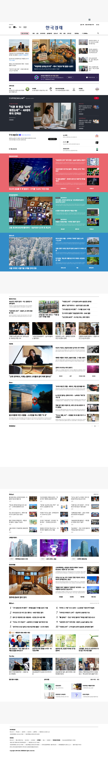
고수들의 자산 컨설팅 (13, 103)
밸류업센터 (91, 268)
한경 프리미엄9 (24, 33)
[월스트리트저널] (20, 27)
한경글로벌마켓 (13, 195)
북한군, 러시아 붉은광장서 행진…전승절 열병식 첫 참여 (18, 64)
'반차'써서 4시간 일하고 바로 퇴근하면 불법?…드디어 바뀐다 (31, 627)
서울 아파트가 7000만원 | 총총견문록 (18, 529)
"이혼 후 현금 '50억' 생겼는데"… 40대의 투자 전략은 (20, 110)
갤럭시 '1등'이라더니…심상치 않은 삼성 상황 (75, 305)
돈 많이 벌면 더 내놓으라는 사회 (40, 90)
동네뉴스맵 (63, 268)
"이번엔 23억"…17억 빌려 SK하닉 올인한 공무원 (76, 301)
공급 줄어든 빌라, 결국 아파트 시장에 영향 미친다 (65, 673)
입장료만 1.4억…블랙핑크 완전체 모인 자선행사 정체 (65, 337)
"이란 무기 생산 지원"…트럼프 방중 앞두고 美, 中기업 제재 (19, 70)
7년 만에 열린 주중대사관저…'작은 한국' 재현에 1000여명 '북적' (49, 498)
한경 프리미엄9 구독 (89, 24)
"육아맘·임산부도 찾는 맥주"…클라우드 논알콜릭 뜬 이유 (49, 506)
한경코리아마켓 (13, 156)
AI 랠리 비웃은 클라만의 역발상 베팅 (66, 211)
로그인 (97, 24)
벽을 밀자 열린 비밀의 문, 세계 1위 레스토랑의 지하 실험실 (70, 406)
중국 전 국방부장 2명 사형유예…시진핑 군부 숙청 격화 (29, 617)
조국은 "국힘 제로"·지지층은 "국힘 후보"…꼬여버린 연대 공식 (49, 521)
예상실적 (63, 229)
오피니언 (69, 33)
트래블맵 (61, 597)
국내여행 (72, 597)
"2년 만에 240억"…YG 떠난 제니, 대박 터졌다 (75, 317)
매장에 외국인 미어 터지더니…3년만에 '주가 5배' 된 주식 (85, 108)
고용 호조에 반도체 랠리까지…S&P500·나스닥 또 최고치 (30, 227)
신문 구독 (82, 24)
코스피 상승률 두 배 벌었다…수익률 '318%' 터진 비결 (29, 189)
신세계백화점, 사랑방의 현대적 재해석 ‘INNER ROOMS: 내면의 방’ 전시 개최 (69, 568)
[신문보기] (10, 27)
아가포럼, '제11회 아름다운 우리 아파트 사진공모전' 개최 (70, 259)
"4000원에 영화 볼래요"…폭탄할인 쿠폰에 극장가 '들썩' (80, 521)
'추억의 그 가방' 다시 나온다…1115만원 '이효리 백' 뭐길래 (76, 608)
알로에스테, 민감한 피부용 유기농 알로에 (65, 650)
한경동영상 (12, 426)
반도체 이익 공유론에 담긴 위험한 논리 (19, 59)
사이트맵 (33, 740)
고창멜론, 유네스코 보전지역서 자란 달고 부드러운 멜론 (89, 650)
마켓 (92, 188)
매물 (77, 268)
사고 (98, 679)
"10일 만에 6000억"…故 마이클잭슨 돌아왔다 (42, 337)
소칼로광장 (81, 90)
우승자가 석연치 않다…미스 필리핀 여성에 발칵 (20, 302)
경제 (33, 33)
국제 (61, 33)
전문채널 (77, 33)
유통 (64, 33)
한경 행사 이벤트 (13, 679)
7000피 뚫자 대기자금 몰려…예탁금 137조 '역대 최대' (70, 170)
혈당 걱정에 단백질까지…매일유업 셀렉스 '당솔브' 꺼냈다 (18, 521)
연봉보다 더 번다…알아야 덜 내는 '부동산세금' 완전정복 (85, 122)
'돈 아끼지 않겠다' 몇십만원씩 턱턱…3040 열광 (76, 313)
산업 (37, 33)
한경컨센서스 (63, 188)
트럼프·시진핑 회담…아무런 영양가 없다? (68, 222)
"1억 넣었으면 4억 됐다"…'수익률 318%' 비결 (76, 309)
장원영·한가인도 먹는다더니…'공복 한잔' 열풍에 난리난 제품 (49, 529)
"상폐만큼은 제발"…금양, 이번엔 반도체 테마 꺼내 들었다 (80, 513)
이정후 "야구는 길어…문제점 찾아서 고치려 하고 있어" (49, 513)
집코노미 (56, 33)
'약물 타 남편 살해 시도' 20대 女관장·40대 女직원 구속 (19, 337)
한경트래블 (12, 565)
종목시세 (77, 229)
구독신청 (17, 732)
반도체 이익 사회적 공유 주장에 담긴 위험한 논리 (16, 91)
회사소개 (12, 732)
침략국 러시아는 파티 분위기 (64, 368)
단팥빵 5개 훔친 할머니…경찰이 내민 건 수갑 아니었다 (89, 337)
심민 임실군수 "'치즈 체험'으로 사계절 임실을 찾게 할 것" (19, 650)
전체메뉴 (85, 33)
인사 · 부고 (93, 679)
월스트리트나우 (61, 197)
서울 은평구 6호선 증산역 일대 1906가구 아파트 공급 (71, 249)
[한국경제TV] (15, 27)
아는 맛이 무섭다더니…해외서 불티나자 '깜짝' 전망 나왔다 (18, 513)
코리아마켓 (42, 33)
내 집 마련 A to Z (82, 118)
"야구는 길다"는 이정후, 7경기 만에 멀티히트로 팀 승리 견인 (80, 498)
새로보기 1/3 (96, 494)
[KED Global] (25, 27)
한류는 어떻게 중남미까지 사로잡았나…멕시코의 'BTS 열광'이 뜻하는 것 (89, 674)
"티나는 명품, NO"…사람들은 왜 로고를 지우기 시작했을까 (71, 416)
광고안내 (29, 732)
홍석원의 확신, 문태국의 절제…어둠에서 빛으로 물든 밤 (18, 498)
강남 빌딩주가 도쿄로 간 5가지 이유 (41, 673)
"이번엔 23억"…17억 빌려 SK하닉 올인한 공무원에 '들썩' (76, 627)
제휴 (17, 740)
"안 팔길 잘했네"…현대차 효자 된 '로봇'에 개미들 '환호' (70, 180)
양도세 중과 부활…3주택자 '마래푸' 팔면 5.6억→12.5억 (69, 239)
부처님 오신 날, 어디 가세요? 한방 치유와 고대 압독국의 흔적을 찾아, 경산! (70, 578)
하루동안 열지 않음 (91, 77)
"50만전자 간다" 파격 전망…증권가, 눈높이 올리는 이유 (75, 622)
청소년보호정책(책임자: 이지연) (68, 740)
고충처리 (23, 732)
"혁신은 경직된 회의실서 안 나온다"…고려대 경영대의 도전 (18, 506)
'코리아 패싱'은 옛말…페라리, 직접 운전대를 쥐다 (70, 386)
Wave (10, 382)
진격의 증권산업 (79, 559)
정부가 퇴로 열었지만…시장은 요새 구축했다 (18, 673)
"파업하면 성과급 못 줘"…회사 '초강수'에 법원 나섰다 (53, 66)
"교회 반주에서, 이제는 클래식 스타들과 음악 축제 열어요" (30, 376)
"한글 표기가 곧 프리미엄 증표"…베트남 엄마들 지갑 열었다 (18, 54)
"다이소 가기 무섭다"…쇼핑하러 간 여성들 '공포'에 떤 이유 (30, 622)
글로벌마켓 (49, 33)
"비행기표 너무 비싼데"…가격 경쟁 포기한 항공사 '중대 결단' (80, 506)
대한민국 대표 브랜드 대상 (22, 633)
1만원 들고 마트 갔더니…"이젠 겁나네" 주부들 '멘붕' (49, 316)
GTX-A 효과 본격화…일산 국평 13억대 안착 (93, 59)
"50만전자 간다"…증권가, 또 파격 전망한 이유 (20, 312)
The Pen (11, 656)
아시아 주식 (81, 103)
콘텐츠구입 (20, 740)
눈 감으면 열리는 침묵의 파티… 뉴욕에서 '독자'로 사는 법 (70, 396)
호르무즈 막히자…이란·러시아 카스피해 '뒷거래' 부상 (94, 42)
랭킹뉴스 (11, 603)
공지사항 (46, 679)
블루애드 (35, 732)
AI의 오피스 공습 (48, 559)
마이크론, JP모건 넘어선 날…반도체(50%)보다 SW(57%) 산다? (70, 201)
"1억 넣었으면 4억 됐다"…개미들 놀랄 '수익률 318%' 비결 (30, 608)
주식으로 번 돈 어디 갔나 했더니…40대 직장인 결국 (28, 613)
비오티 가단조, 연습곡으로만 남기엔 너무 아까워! (70, 348)
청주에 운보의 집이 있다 (17, 597)
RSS (44, 740)
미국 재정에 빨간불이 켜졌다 (62, 90)
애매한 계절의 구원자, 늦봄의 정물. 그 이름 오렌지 (70, 358)
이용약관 (48, 740)
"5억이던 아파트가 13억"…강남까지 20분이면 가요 (74, 613)
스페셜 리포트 (13, 537)
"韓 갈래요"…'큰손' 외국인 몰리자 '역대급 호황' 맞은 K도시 (80, 529)
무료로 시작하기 (52, 139)
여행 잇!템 (93, 597)
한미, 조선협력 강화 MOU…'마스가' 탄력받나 (94, 68)
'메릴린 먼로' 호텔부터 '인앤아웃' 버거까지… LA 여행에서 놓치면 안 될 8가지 (70, 588)
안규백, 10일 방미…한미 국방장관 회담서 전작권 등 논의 (93, 50)
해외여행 (82, 597)
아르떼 (11, 344)
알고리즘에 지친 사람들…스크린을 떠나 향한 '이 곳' (28, 415)
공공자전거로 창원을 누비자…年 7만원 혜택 (42, 650)
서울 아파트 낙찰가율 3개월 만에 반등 (22, 268)
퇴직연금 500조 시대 (18, 559)
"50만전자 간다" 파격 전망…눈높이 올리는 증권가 (70, 160)
